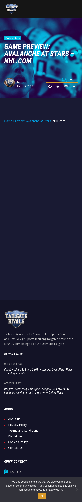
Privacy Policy (17, 425)
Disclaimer (15, 436)
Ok (42, 496)
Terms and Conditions (23, 430)
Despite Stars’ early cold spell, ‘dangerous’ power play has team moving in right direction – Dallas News (37, 390)
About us (14, 419)
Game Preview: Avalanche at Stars (27, 121)
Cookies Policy (18, 442)
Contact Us (15, 448)
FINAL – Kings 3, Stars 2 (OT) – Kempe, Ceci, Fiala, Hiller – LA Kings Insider (38, 371)
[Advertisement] (41, 170)
